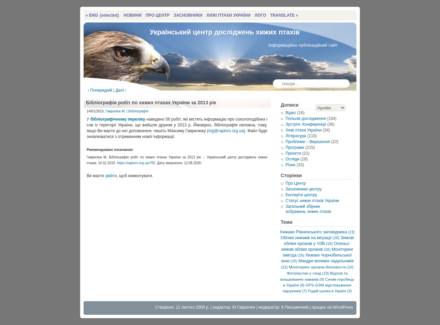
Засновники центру (303, 189)
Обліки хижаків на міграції (310, 237)
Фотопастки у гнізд (308, 273)
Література (295, 136)
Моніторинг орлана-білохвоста (321, 267)
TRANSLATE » (284, 15)
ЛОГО (260, 15)
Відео (290, 112)
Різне (290, 164)
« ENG (102, 15)
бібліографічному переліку (117, 119)
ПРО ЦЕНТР (158, 15)
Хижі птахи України (303, 130)
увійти (111, 175)
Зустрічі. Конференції (305, 124)
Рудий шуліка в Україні (330, 291)
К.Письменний (295, 307)
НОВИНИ (132, 15)
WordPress (343, 307)
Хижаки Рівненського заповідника (317, 232)
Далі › (121, 90)
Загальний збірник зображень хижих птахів (308, 209)
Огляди (292, 159)
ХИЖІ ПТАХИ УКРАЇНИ (228, 15)
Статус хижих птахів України (312, 200)
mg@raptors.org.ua (226, 130)
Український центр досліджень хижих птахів (225, 32)
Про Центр (295, 183)
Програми (294, 147)
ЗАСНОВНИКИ (188, 15)
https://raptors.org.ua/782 (136, 163)
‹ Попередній (100, 90)
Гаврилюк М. (116, 111)
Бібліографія (138, 111)
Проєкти (293, 153)
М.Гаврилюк (243, 307)
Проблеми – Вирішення (307, 141)
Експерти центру (301, 194)
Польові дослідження (305, 118)
